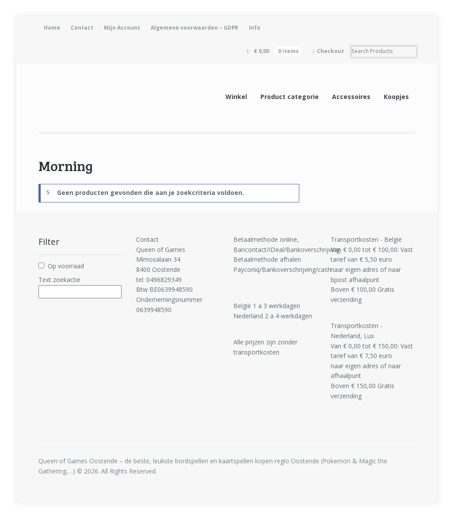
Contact (82, 27)
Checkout (330, 51)
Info (254, 27)
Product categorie (289, 96)
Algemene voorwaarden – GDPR (194, 27)
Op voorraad (66, 266)
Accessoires (351, 96)
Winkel (236, 96)
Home (52, 27)
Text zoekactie (59, 279)
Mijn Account (122, 27)
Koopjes (396, 96)
